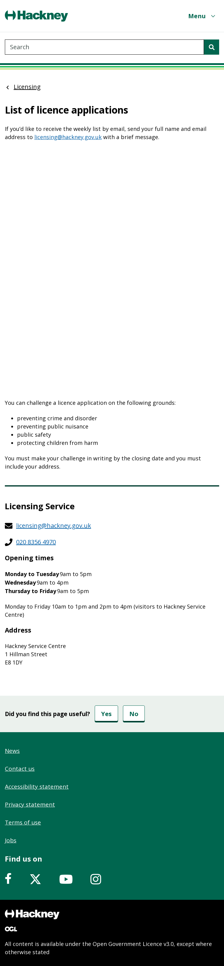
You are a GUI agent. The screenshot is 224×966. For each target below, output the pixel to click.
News (12, 751)
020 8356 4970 (36, 542)
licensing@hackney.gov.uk (68, 137)
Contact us (20, 769)
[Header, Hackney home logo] (36, 16)
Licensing (27, 87)
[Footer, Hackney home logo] (32, 914)
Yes (106, 714)
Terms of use (23, 822)
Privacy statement (30, 804)
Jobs (10, 840)
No (133, 714)
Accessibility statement (37, 786)
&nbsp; (112, 269)
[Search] (211, 47)
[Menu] (202, 16)
